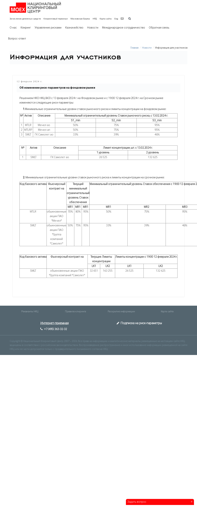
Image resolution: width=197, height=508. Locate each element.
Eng (116, 19)
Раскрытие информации (121, 311)
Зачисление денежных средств (25, 19)
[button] (122, 18)
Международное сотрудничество (123, 27)
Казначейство (74, 27)
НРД (95, 19)
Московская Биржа (80, 19)
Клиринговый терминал (55, 19)
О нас (13, 27)
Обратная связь (159, 27)
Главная (134, 47)
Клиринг (26, 27)
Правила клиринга (75, 311)
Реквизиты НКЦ (29, 311)
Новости (92, 27)
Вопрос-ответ (17, 38)
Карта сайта (106, 19)
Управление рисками (48, 27)
